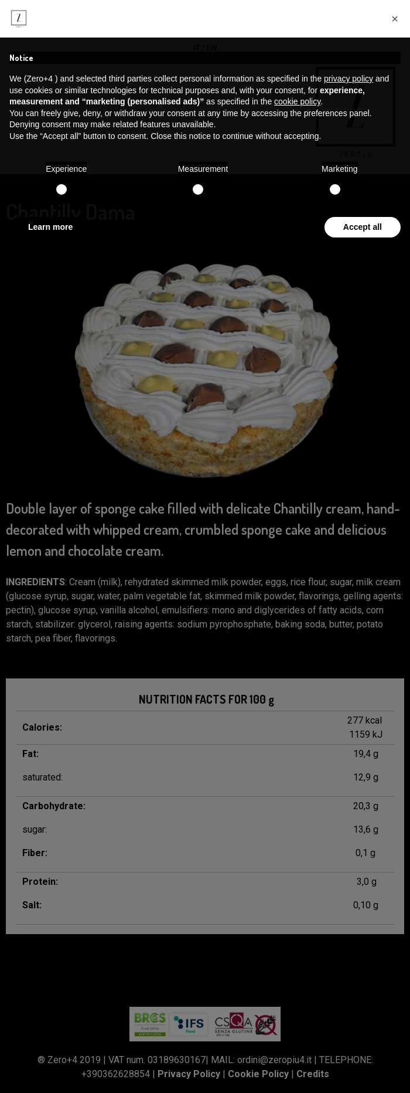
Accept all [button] (362, 227)
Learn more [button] (50, 227)
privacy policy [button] (348, 78)
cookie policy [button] (297, 101)
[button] (394, 18)
